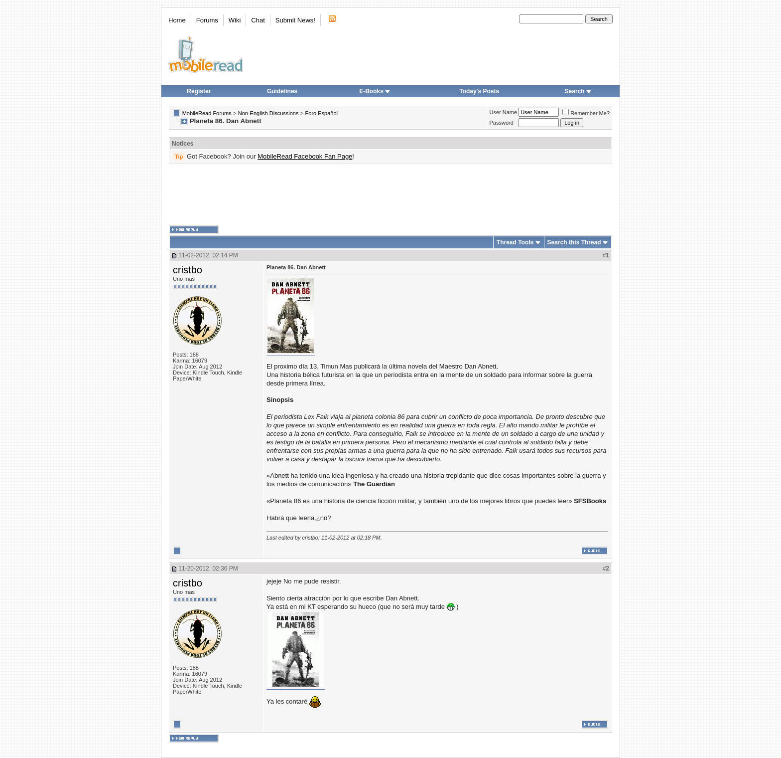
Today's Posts (479, 91)
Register (199, 91)
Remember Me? (586, 113)
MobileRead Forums (207, 113)
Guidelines (282, 91)
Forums (207, 20)
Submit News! (295, 20)
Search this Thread (574, 242)
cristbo (187, 269)
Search (578, 91)
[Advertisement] (390, 195)
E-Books (374, 91)
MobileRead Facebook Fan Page (305, 156)
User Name (504, 112)
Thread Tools (515, 242)
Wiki (235, 20)
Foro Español (321, 113)
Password (502, 123)
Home (177, 20)
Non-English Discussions (268, 113)
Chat (257, 20)
